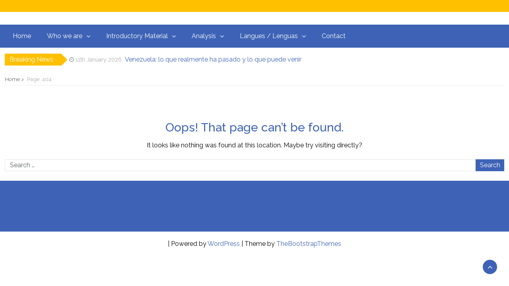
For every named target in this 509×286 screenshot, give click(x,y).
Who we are (64, 36)
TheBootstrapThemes (308, 243)
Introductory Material (137, 36)
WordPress (224, 243)
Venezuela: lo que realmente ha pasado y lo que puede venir (213, 59)
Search (490, 165)
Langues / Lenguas (269, 36)
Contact (334, 36)
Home (22, 36)
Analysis (204, 36)
